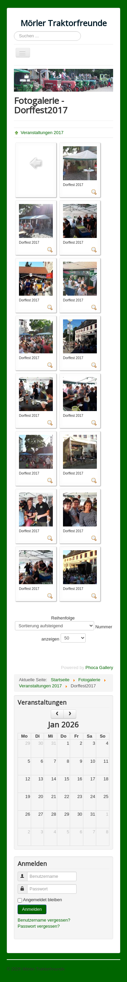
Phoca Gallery (99, 667)
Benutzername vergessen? (44, 920)
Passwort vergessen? (39, 926)
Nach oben (109, 968)
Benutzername (25, 873)
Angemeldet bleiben (42, 899)
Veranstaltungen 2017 (42, 132)
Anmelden (32, 909)
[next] (69, 714)
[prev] (57, 714)
